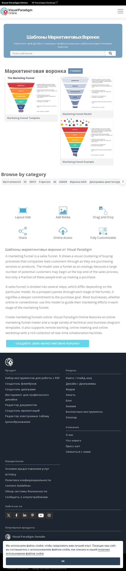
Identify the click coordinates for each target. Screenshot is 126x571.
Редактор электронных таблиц (27, 416)
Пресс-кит (73, 446)
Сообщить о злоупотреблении (26, 497)
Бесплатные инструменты (84, 411)
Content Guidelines (18, 485)
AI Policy (10, 474)
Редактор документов (21, 405)
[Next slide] (123, 182)
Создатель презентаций (22, 410)
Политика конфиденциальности (28, 480)
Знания (71, 406)
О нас (69, 435)
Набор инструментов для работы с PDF (32, 378)
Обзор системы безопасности (26, 491)
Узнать (71, 395)
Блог (69, 400)
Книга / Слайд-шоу (79, 378)
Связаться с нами (78, 451)
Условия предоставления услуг (27, 468)
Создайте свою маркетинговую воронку (50, 343)
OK (62, 561)
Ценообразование (17, 422)
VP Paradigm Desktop (45, 2)
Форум (70, 389)
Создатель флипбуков (20, 383)
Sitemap (71, 417)
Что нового (73, 440)
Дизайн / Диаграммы (81, 383)
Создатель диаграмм (20, 389)
